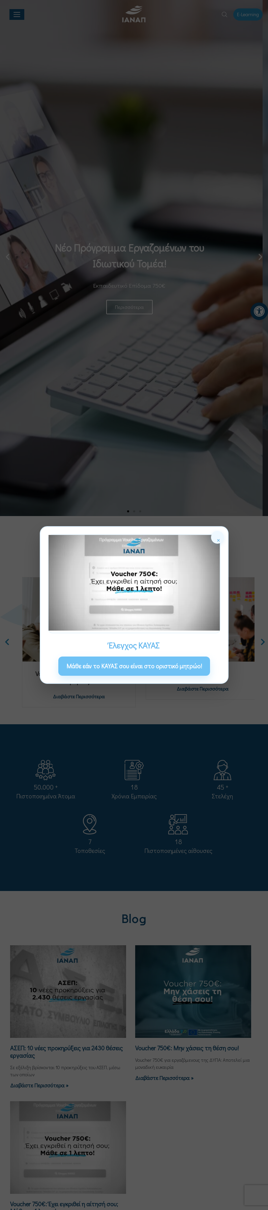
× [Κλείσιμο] (218, 539)
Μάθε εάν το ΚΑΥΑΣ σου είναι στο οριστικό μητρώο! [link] (134, 666)
